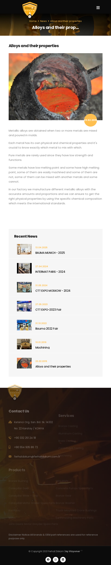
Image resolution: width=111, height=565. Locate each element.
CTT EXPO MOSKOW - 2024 (53, 290)
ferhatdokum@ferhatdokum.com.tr (37, 458)
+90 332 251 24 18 (25, 439)
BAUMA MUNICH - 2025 (50, 252)
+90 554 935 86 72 (26, 448)
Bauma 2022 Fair (46, 328)
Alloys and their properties (53, 366)
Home (33, 21)
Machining (42, 347)
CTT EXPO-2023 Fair (48, 309)
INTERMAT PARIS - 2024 (50, 271)
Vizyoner (74, 551)
